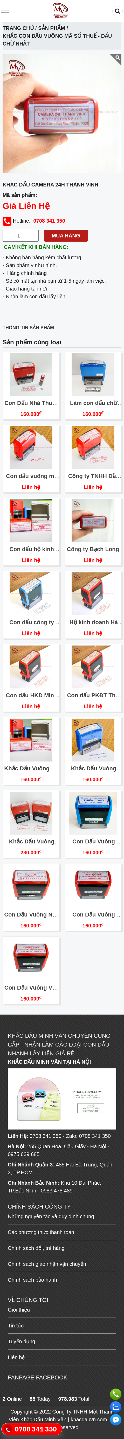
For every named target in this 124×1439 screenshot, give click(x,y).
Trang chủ (18, 28)
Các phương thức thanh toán (41, 1232)
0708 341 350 (49, 221)
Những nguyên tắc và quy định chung (51, 1216)
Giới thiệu (19, 1310)
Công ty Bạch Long (93, 549)
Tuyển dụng (21, 1341)
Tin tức (16, 1325)
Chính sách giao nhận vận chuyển (47, 1264)
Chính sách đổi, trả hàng (36, 1248)
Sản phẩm (51, 28)
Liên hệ (31, 487)
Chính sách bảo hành (32, 1280)
